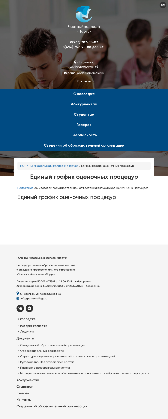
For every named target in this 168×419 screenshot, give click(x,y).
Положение (25, 188)
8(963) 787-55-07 (84, 42)
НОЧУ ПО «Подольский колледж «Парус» (49, 166)
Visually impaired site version (163, 5)
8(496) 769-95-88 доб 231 (83, 47)
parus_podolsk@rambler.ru (86, 73)
